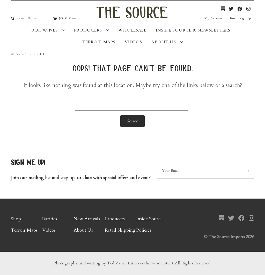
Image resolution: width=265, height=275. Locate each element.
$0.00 (69, 18)
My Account (213, 18)
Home (19, 54)
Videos (133, 42)
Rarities (49, 219)
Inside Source (149, 219)
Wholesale (132, 30)
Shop (16, 219)
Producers (88, 30)
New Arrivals (86, 219)
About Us (163, 42)
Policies (143, 230)
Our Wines (44, 30)
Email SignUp (240, 18)
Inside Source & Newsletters (193, 30)
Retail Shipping (120, 230)
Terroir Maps (98, 42)
